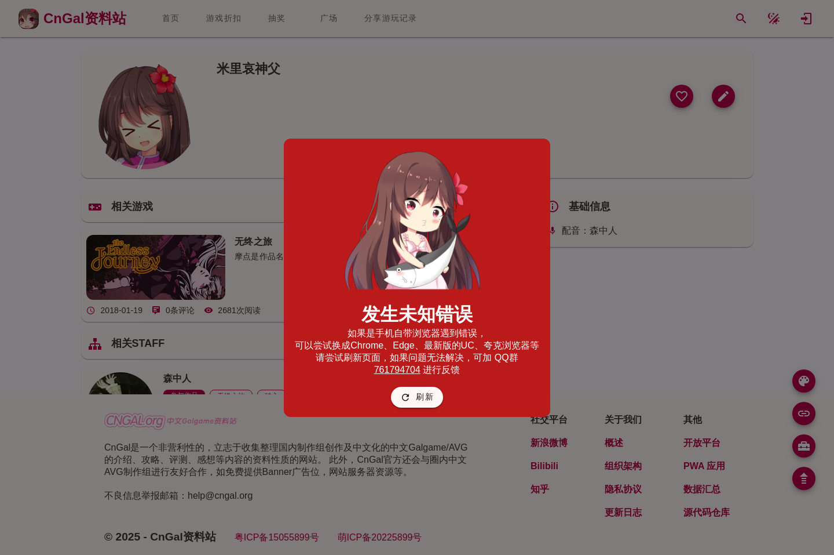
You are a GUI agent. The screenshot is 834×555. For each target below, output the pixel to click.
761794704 (397, 370)
